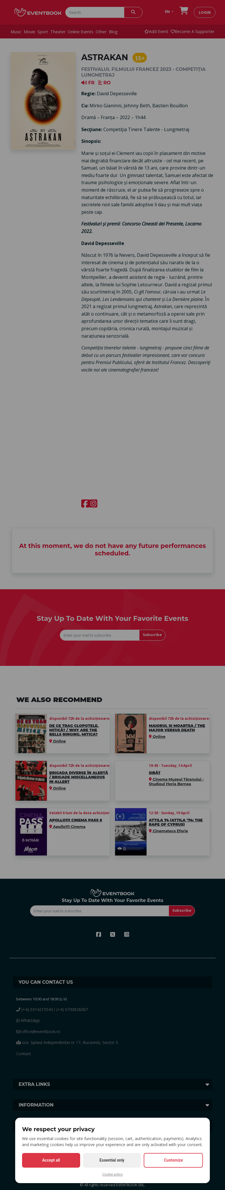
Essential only (112, 1160)
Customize (173, 1160)
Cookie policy (112, 1174)
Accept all (51, 1160)
